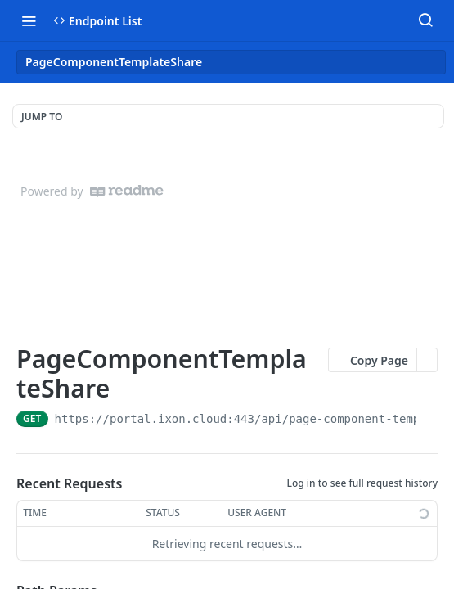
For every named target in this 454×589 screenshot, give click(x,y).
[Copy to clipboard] (430, 419)
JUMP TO (41, 117)
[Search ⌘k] (425, 20)
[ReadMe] (127, 191)
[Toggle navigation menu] (28, 20)
